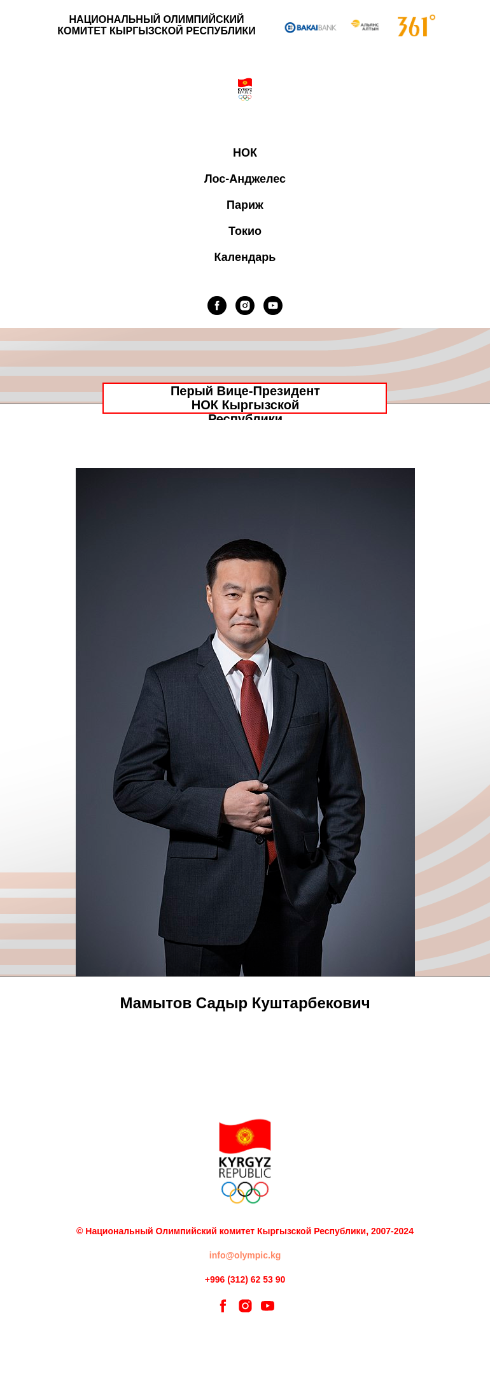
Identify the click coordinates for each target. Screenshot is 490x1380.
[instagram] (245, 305)
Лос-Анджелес (245, 178)
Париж (245, 205)
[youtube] (273, 305)
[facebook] (217, 305)
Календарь (245, 257)
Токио (245, 231)
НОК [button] (245, 152)
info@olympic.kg (245, 1255)
